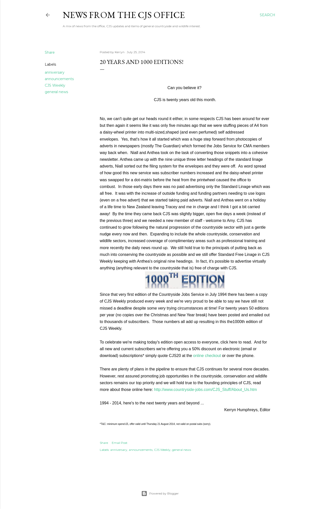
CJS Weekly (55, 85)
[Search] (267, 15)
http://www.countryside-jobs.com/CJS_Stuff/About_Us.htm (205, 389)
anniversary (54, 72)
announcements (59, 79)
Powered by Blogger (160, 494)
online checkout (207, 355)
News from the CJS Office (124, 15)
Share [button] (50, 52)
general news (56, 92)
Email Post (120, 443)
